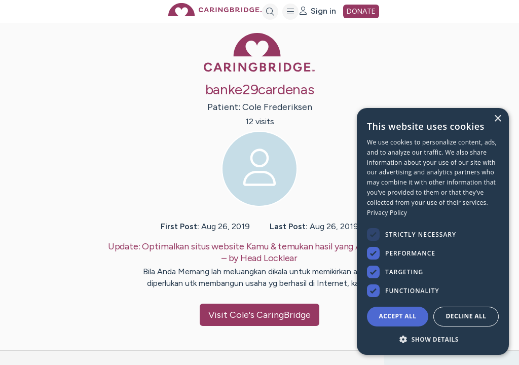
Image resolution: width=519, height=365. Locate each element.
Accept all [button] (398, 316)
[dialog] (433, 231)
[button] (433, 339)
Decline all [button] (466, 316)
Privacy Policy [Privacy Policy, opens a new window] (387, 212)
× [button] (497, 119)
